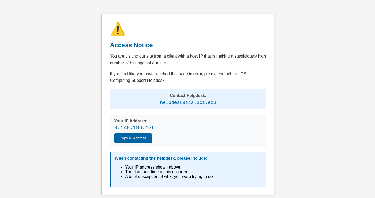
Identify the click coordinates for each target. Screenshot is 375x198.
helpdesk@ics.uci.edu (188, 102)
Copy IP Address (133, 138)
